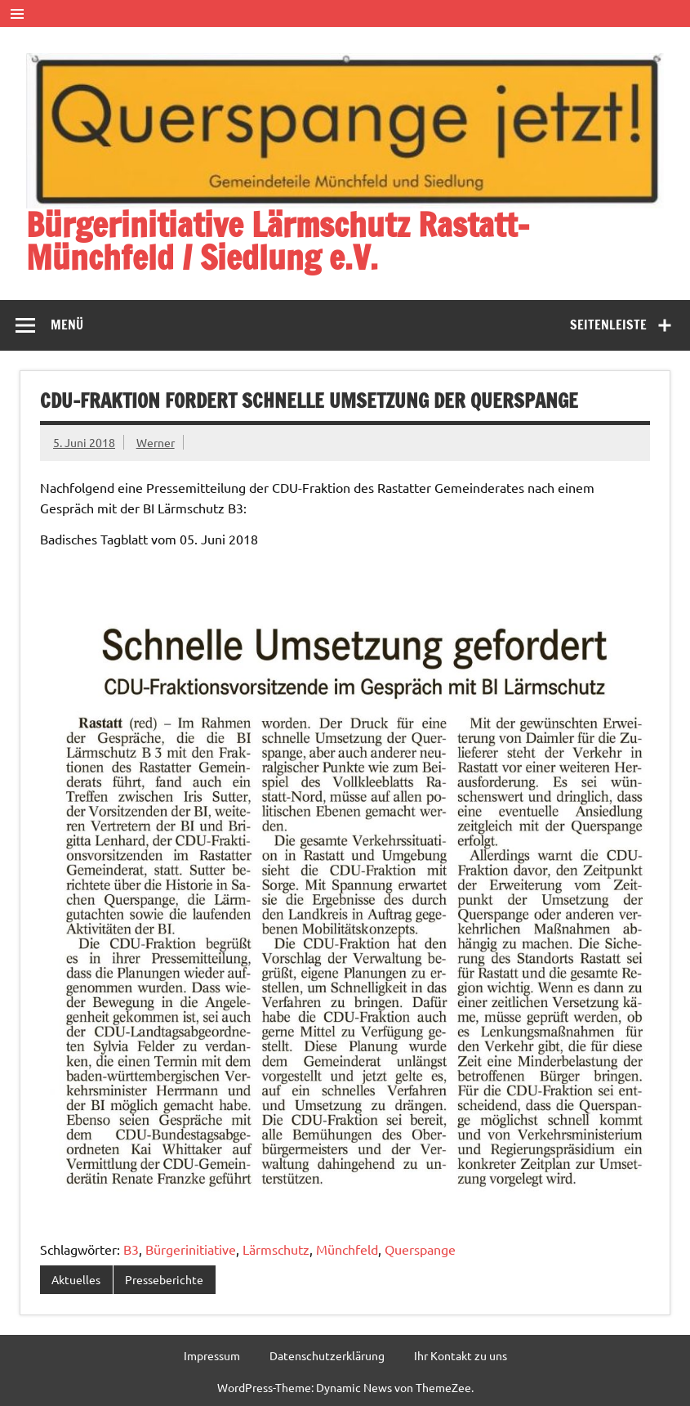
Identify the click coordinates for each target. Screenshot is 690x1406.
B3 (131, 1249)
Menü (67, 325)
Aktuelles (75, 1279)
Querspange (420, 1249)
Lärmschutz (276, 1249)
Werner (155, 442)
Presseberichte (164, 1279)
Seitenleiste (608, 325)
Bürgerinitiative (190, 1249)
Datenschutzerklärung (327, 1355)
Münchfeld (347, 1249)
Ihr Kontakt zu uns (460, 1355)
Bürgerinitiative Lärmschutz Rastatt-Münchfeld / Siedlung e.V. (278, 240)
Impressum (212, 1355)
